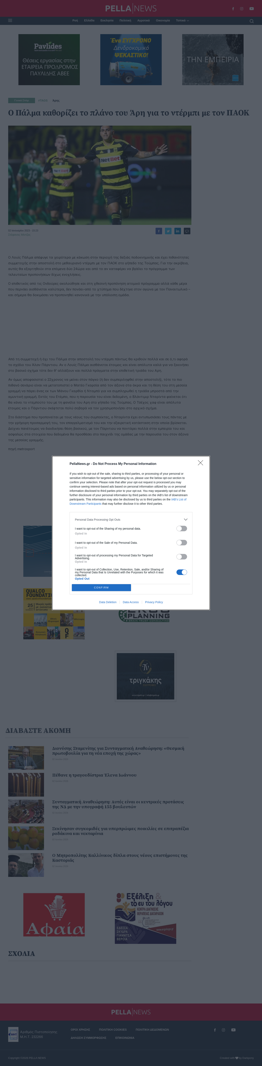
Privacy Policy (154, 602)
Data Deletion (107, 602)
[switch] (181, 528)
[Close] (202, 464)
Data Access (131, 602)
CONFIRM (101, 587)
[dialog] (131, 533)
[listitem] (131, 519)
